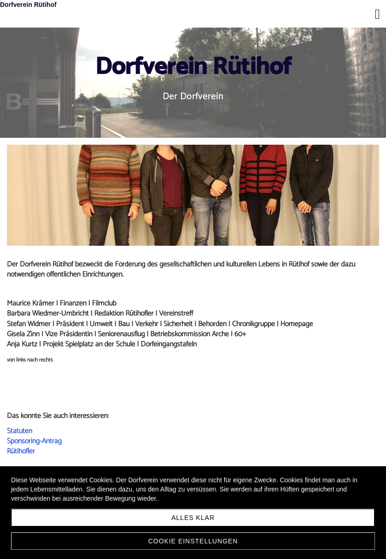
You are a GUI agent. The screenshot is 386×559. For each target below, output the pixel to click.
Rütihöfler (21, 451)
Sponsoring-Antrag (34, 441)
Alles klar (193, 517)
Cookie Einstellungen (193, 541)
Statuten (19, 431)
